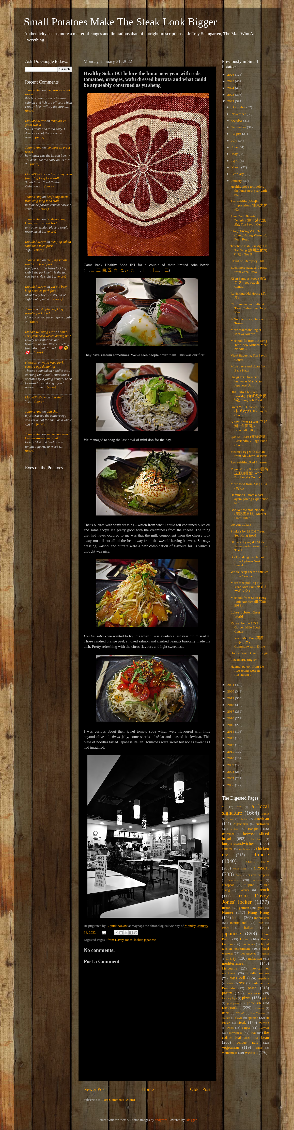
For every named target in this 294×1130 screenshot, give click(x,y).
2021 (231, 685)
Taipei (246, 1027)
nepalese (263, 978)
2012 (231, 745)
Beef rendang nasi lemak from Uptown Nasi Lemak (247, 561)
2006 (231, 785)
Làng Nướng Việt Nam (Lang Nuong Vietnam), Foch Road (248, 235)
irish (260, 923)
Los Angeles (248, 953)
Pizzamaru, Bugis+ (243, 659)
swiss (230, 1027)
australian (262, 824)
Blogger (191, 1120)
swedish (264, 1023)
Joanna (30, 309)
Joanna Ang (33, 90)
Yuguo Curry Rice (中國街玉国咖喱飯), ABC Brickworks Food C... (249, 473)
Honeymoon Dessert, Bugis (249, 653)
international (238, 923)
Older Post (200, 1089)
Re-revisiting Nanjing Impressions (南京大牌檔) (248, 205)
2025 (231, 81)
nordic (230, 983)
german (244, 908)
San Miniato (258, 1012)
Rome (225, 1013)
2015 (231, 725)
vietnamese (230, 1053)
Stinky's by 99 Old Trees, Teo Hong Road (247, 533)
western (251, 1052)
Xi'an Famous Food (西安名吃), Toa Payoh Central (248, 282)
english (234, 880)
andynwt (161, 1120)
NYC (242, 983)
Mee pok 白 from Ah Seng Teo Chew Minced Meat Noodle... (249, 345)
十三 (165, 270)
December (238, 107)
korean (245, 939)
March (236, 167)
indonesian (261, 918)
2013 (231, 738)
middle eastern (258, 973)
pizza (246, 998)
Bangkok (254, 829)
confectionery (257, 861)
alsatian (244, 818)
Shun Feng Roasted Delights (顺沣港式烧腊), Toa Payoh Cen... (248, 220)
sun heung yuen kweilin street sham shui (46, 436)
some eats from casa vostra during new (48, 334)
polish (265, 998)
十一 (146, 270)
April (235, 161)
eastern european (258, 875)
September (239, 127)
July (234, 140)
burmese (227, 849)
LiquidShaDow (35, 121)
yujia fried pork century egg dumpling (44, 364)
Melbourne (229, 968)
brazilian (256, 839)
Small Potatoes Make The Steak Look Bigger (120, 22)
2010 (231, 758)
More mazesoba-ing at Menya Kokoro (245, 332)
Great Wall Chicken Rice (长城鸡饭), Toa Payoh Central (248, 411)
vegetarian (230, 1047)
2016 (231, 718)
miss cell (237, 978)
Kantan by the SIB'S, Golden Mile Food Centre (245, 627)
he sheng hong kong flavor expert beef (46, 221)
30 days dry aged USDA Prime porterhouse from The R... (248, 546)
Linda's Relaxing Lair (40, 332)
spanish (253, 1018)
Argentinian (240, 824)
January (237, 181)
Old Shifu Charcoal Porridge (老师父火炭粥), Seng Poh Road (248, 396)
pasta (252, 988)
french (263, 889)
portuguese (233, 1003)
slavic (238, 1018)
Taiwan (264, 1027)
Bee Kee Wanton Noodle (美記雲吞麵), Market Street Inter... (248, 514)
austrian (234, 828)
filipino (249, 885)
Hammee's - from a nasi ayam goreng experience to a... (249, 499)
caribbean (244, 848)
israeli (226, 928)
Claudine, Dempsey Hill (247, 261)
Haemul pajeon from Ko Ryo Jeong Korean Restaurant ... (247, 670)
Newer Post (95, 1089)
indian (237, 917)
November (239, 114)
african (230, 818)
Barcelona (228, 834)
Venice (258, 1048)
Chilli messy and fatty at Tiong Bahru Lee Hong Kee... (248, 308)
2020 (231, 691)
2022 (231, 101)
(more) (29, 110)
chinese (261, 854)
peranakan (253, 993)
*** (239, 807)
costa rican (239, 868)
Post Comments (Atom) (118, 1100)
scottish (226, 1017)
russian (240, 1013)
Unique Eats (247, 1042)
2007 (231, 778)
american (261, 818)
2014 (231, 731)
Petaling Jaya (229, 998)
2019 (231, 698)
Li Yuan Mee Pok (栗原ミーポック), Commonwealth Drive (248, 642)
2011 (231, 751)
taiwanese (235, 1033)
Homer (228, 912)
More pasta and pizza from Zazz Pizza (248, 368)
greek (260, 908)
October (237, 120)
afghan (265, 813)
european (228, 885)
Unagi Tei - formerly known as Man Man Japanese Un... (246, 381)
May (235, 154)
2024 (231, 88)
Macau (265, 953)
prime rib (254, 1003)
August (236, 134)
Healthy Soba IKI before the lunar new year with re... (248, 191)
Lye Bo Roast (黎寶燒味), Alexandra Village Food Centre (248, 441)
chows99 (31, 362)
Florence (244, 890)
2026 (231, 74)
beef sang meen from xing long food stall (48, 176)
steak (242, 1022)
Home (148, 1089)
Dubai (239, 875)
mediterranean (234, 963)
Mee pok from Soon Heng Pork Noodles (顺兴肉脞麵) (248, 602)
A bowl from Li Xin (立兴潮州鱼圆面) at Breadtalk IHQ (248, 426)
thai (253, 1033)
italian (249, 927)
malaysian (255, 958)
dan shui (57, 397)
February (238, 174)
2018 (231, 705)
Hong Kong (258, 912)
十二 (155, 270)
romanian (259, 1008)
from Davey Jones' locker (124, 940)
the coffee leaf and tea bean (245, 1035)
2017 (231, 711)
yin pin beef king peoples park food (46, 289)
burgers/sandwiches (238, 843)
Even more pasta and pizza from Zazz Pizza (248, 269)
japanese (150, 940)
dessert (261, 868)
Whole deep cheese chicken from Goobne (249, 574)
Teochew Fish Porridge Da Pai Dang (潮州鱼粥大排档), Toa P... (248, 250)
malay (231, 958)
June (235, 147)
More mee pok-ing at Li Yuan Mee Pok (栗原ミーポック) (248, 587)
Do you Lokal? (240, 524)
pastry (227, 993)
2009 (231, 765)
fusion (226, 908)
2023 (231, 94)
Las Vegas (248, 944)
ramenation (231, 1008)
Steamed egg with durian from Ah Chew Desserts (248, 454)
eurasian (257, 880)
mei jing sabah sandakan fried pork (48, 244)
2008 (231, 771)
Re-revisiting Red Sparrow (248, 462)
